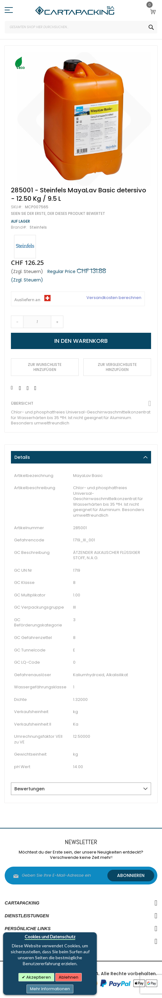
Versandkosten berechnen (113, 298)
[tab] (81, 457)
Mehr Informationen (50, 989)
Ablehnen (68, 977)
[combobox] (81, 27)
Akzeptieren (38, 977)
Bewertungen (29, 789)
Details (22, 457)
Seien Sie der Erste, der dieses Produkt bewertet (58, 213)
